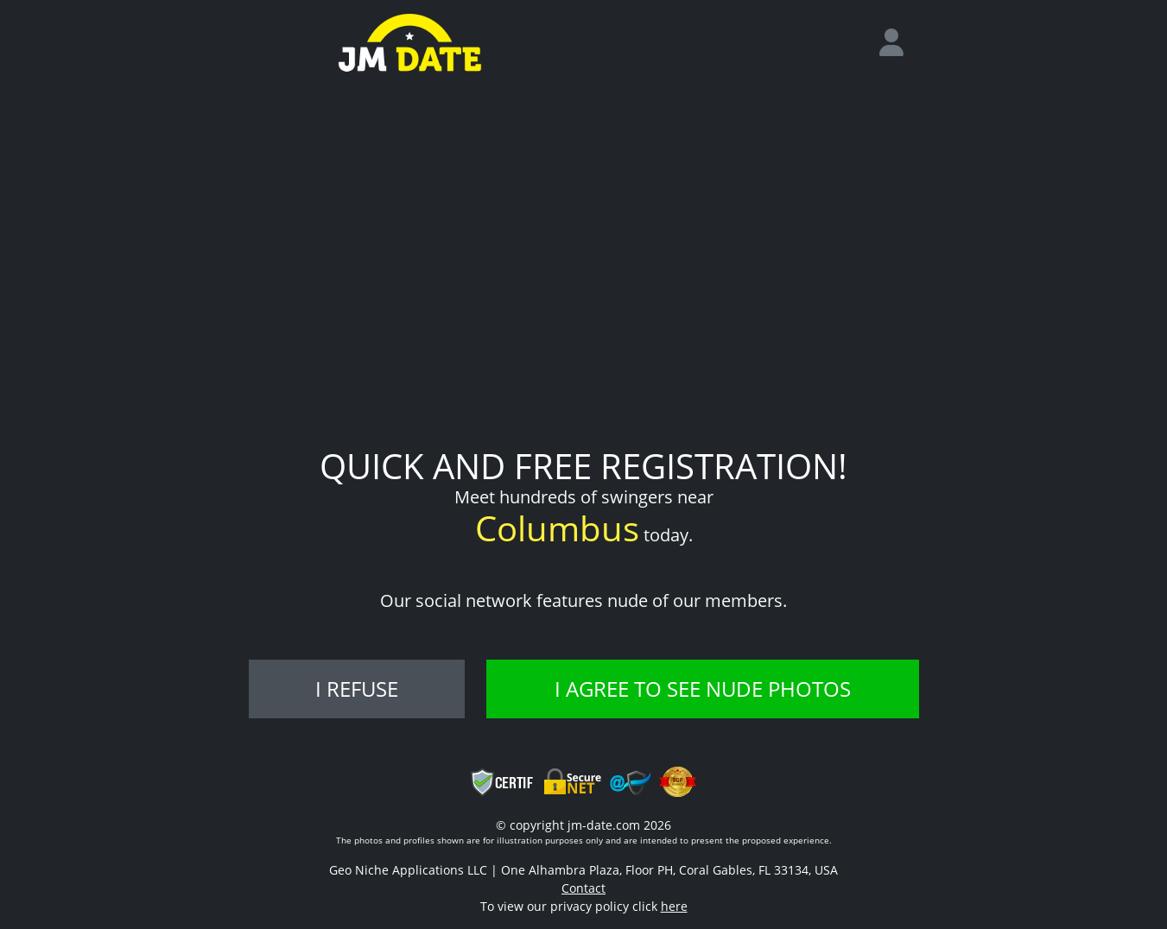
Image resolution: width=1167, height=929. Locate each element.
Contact (583, 888)
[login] (898, 43)
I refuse (356, 688)
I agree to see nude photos (703, 688)
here (674, 906)
